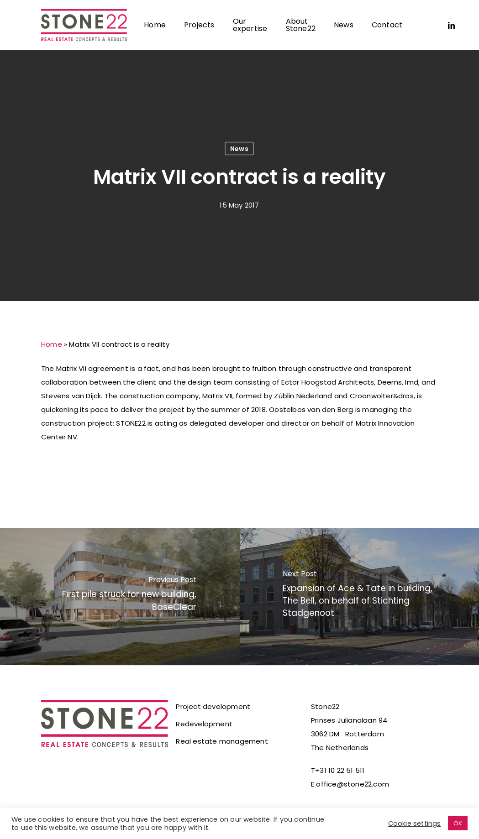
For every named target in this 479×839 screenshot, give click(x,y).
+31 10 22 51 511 (339, 770)
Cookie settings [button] (414, 823)
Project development (213, 706)
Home (51, 344)
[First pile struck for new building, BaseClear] (120, 596)
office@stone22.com (352, 784)
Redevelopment (204, 724)
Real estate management (222, 741)
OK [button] (457, 823)
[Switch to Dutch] (420, 25)
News (239, 148)
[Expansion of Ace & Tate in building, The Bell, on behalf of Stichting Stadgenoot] (359, 596)
